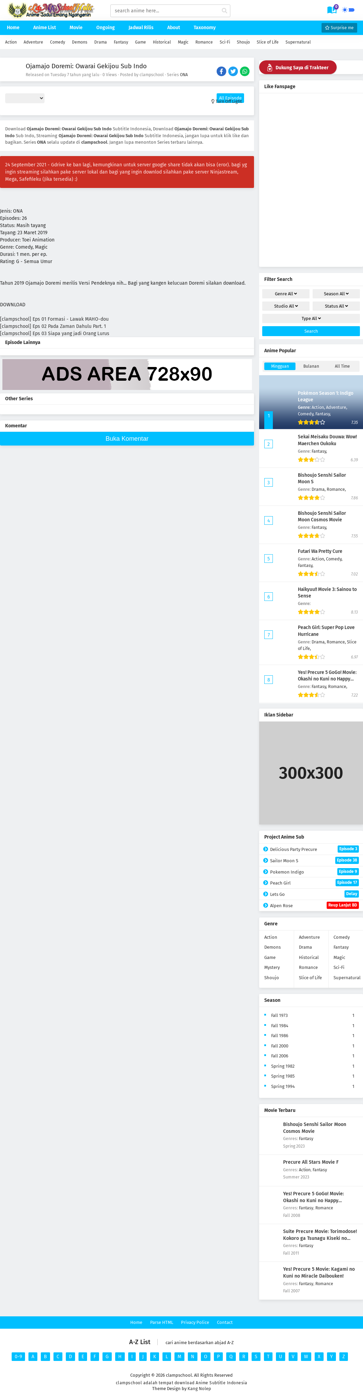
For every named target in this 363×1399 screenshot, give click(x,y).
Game (140, 42)
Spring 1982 (282, 1066)
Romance (204, 42)
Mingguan (280, 366)
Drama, (319, 489)
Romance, (336, 489)
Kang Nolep (199, 1388)
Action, (319, 407)
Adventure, (336, 407)
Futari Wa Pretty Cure (320, 551)
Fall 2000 (279, 1045)
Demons (79, 42)
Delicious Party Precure (314, 849)
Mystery (272, 967)
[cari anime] (224, 11)
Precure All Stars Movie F (311, 1162)
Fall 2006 (279, 1055)
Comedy (57, 42)
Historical (162, 42)
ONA (184, 74)
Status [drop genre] (336, 306)
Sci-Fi (225, 42)
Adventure (33, 42)
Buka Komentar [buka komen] (127, 438)
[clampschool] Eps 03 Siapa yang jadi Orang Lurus (54, 333)
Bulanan (311, 366)
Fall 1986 (279, 1035)
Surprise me (339, 27)
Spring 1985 (283, 1076)
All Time (342, 366)
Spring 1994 (283, 1086)
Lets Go (314, 894)
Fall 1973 (279, 1015)
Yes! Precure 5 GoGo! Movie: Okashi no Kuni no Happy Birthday (327, 678)
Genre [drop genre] (286, 293)
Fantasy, (323, 413)
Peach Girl (314, 882)
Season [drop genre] (336, 293)
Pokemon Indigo (314, 871)
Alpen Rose (314, 905)
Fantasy (121, 42)
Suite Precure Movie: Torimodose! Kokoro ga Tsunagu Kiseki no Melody (320, 1238)
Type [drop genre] (311, 318)
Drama (100, 42)
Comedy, (306, 413)
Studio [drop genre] (286, 306)
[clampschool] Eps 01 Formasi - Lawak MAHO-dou (54, 319)
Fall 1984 (279, 1025)
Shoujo (243, 42)
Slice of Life (268, 42)
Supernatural (298, 42)
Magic (183, 42)
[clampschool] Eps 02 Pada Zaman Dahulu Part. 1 (53, 326)
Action (11, 42)
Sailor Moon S (314, 860)
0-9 (18, 1357)
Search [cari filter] (311, 331)
